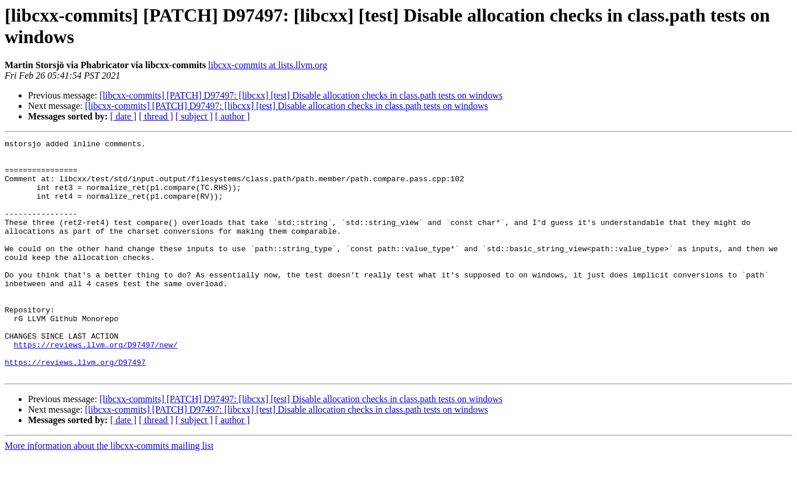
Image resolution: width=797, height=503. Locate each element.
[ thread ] (156, 116)
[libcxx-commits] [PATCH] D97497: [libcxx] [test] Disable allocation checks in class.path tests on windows (301, 95)
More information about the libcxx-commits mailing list (109, 493)
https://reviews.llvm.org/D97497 (75, 407)
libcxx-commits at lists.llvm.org (267, 65)
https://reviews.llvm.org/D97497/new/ (96, 386)
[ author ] (232, 116)
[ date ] (123, 116)
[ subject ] (194, 116)
